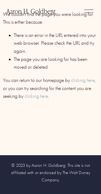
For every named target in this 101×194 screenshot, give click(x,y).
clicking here (83, 80)
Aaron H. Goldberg (31, 10)
